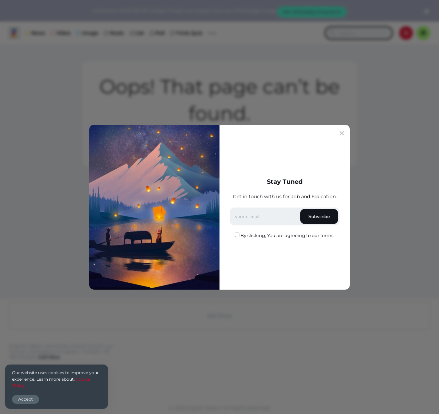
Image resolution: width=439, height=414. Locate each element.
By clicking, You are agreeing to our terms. (287, 235)
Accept (25, 399)
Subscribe (319, 216)
